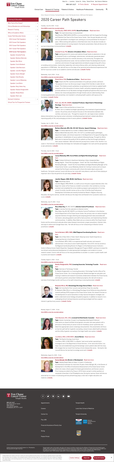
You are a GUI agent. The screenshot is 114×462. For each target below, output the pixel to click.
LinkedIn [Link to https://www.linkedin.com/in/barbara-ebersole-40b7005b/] (55, 146)
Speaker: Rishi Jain (16, 96)
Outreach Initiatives (14, 99)
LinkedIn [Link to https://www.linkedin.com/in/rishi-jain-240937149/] (84, 118)
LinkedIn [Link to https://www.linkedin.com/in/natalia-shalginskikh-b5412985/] (97, 280)
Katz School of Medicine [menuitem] (101, 1)
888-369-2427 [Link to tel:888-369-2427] (11, 402)
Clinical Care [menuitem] (39, 9)
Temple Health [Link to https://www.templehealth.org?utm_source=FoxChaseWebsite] (80, 403)
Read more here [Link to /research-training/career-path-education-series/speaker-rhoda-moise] (86, 79)
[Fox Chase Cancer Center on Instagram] (53, 396)
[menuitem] (106, 10)
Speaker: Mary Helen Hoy (18, 86)
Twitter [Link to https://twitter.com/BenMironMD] (69, 301)
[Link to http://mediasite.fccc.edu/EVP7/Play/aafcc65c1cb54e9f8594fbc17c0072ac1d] (52, 77)
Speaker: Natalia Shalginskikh (19, 89)
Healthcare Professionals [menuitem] (84, 9)
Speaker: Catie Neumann (17, 67)
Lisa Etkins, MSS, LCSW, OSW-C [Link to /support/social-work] (64, 337)
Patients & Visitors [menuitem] (68, 9)
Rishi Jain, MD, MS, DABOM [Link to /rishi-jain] (63, 103)
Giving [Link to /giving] (43, 431)
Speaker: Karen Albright (17, 74)
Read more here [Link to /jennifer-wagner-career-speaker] (88, 179)
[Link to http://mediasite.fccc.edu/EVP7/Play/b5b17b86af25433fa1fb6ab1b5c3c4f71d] (52, 28)
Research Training (13, 29)
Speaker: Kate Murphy (17, 77)
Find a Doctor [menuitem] (84, 4)
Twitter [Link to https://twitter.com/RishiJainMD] (90, 118)
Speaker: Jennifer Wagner (18, 71)
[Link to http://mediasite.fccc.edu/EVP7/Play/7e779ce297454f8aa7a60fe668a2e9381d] (52, 126)
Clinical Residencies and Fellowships (19, 26)
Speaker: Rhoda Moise (17, 93)
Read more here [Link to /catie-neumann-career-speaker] (101, 318)
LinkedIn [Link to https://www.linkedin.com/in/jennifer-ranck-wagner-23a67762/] (48, 197)
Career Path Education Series (72, 15)
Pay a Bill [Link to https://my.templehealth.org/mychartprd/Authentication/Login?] (44, 420)
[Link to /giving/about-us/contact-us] (61, 360)
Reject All (86, 459)
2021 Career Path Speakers (17, 48)
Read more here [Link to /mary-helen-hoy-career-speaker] (100, 207)
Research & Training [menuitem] (52, 9)
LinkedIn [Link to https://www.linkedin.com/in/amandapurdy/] (83, 69)
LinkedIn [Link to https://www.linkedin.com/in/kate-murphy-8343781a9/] (68, 46)
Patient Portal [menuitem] (90, 1)
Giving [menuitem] (84, 1)
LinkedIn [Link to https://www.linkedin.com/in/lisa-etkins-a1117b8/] (89, 350)
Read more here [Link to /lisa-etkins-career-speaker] (90, 337)
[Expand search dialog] (106, 10)
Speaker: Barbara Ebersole (18, 58)
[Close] (111, 458)
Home (42, 15)
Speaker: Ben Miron (16, 61)
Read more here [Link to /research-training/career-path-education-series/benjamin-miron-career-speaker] (98, 286)
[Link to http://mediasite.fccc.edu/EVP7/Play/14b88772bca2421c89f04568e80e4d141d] (52, 153)
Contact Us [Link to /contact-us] (44, 414)
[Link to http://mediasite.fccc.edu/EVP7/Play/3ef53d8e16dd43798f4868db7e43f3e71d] (52, 262)
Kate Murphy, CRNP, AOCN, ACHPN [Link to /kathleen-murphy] (65, 30)
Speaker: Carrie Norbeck (17, 64)
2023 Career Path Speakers (17, 42)
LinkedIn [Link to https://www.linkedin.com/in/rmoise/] (51, 97)
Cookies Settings (74, 459)
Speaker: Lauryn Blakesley (18, 80)
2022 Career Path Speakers (17, 45)
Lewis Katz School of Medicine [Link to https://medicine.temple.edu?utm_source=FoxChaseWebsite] (85, 408)
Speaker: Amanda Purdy (17, 55)
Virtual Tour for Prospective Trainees (19, 102)
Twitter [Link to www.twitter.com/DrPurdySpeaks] (88, 69)
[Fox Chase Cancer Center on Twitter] (48, 396)
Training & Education (60, 15)
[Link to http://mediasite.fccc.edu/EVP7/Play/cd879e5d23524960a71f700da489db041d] (52, 357)
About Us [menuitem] (64, 1)
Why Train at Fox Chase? (15, 23)
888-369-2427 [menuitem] (71, 4)
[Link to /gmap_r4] (63, 232)
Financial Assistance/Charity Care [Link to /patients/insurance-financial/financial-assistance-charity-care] (51, 425)
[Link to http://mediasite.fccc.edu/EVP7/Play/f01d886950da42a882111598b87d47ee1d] (52, 312)
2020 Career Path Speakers (17, 52)
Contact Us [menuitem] (78, 1)
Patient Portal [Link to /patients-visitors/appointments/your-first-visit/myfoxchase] (45, 436)
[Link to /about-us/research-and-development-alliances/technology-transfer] (63, 264)
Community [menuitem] (99, 9)
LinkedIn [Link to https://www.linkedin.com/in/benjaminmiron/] (64, 301)
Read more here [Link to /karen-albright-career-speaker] (89, 360)
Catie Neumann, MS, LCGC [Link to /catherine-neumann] (63, 318)
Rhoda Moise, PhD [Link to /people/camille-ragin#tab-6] (60, 79)
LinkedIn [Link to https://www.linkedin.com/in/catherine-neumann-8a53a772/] (99, 331)
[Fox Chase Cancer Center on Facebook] (43, 396)
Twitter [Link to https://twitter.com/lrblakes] (79, 173)
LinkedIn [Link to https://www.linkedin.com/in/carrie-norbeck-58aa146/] (58, 255)
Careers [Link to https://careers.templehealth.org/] (43, 408)
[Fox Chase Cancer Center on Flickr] (63, 396)
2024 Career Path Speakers (17, 39)
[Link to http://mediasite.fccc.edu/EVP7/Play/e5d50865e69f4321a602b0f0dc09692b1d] (52, 204)
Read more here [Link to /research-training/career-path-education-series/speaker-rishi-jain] (67, 105)
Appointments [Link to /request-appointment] (45, 403)
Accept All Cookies (99, 459)
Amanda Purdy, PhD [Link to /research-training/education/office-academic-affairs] (61, 52)
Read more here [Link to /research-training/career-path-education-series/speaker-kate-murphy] (95, 30)
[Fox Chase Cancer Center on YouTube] (69, 396)
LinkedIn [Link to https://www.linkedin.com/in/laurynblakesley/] (73, 173)
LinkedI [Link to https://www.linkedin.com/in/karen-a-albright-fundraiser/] (49, 378)
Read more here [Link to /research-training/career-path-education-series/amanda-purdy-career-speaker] (92, 52)
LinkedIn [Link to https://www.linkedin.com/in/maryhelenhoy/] (51, 227)
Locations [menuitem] (72, 1)
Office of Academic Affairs (16, 33)
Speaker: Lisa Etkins (16, 83)
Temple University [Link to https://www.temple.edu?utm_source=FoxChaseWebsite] (81, 414)
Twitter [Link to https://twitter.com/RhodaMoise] (56, 97)
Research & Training (49, 15)
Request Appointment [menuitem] (100, 4)
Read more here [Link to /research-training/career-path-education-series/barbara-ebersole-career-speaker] (102, 128)
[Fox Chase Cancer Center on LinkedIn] (58, 396)
